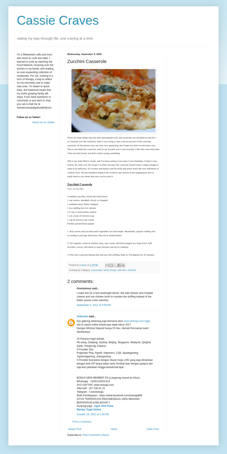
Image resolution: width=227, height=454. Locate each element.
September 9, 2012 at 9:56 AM (94, 305)
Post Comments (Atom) (96, 435)
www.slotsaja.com (134, 321)
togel (147, 321)
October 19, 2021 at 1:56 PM (93, 414)
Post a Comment (82, 421)
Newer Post (74, 429)
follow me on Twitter (43, 122)
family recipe (109, 270)
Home (114, 429)
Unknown (82, 316)
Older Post (153, 429)
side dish (122, 270)
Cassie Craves (58, 20)
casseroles (96, 270)
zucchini (132, 270)
